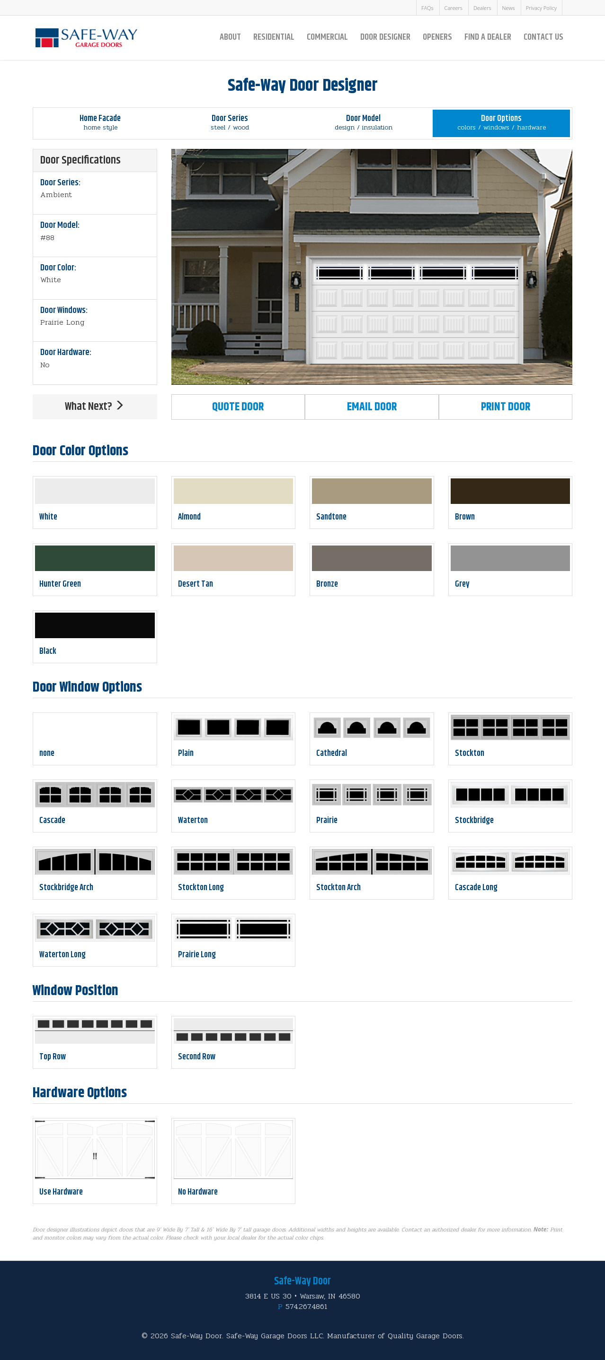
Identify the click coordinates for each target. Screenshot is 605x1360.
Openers (437, 37)
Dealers (482, 7)
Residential (273, 37)
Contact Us (543, 37)
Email (372, 407)
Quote (238, 407)
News (508, 7)
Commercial (327, 37)
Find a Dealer (487, 37)
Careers (454, 7)
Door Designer (385, 37)
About (230, 37)
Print (505, 407)
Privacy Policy (541, 7)
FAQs (427, 7)
